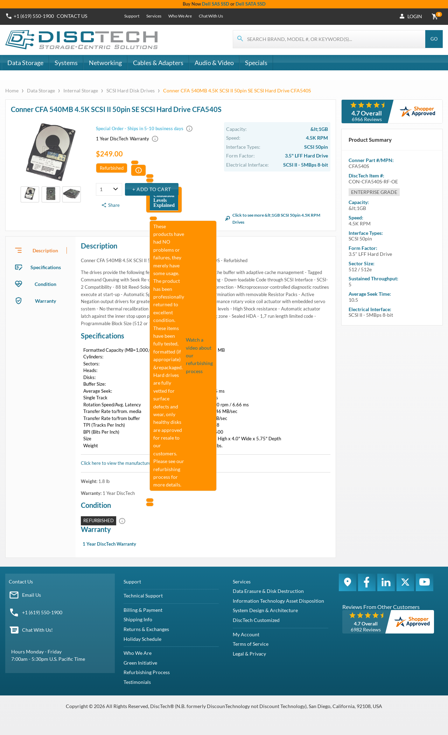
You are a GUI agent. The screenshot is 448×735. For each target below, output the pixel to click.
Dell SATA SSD (251, 4)
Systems (66, 62)
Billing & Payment (143, 610)
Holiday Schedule (142, 639)
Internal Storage (80, 90)
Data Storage (25, 62)
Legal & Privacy (249, 654)
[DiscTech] (82, 40)
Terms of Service (250, 644)
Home (12, 90)
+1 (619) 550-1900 (42, 612)
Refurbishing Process (147, 672)
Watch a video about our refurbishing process (199, 355)
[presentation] (40, 250)
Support (131, 16)
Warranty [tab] (45, 301)
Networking (105, 62)
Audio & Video (214, 62)
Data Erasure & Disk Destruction (268, 591)
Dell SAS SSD (215, 4)
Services (153, 16)
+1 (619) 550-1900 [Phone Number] (34, 16)
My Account (246, 634)
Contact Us (21, 581)
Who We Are (180, 16)
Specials (256, 62)
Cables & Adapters (158, 62)
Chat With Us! (37, 630)
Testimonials (137, 682)
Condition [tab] (45, 284)
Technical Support (143, 595)
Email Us (31, 595)
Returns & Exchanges (146, 629)
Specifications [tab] (45, 267)
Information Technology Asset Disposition (278, 601)
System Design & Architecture (265, 610)
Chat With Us (211, 16)
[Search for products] (329, 39)
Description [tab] (45, 250)
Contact (72, 16)
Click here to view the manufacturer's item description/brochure (145, 463)
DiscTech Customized (256, 620)
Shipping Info (138, 619)
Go (434, 39)
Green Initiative (140, 663)
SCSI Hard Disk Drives (130, 90)
